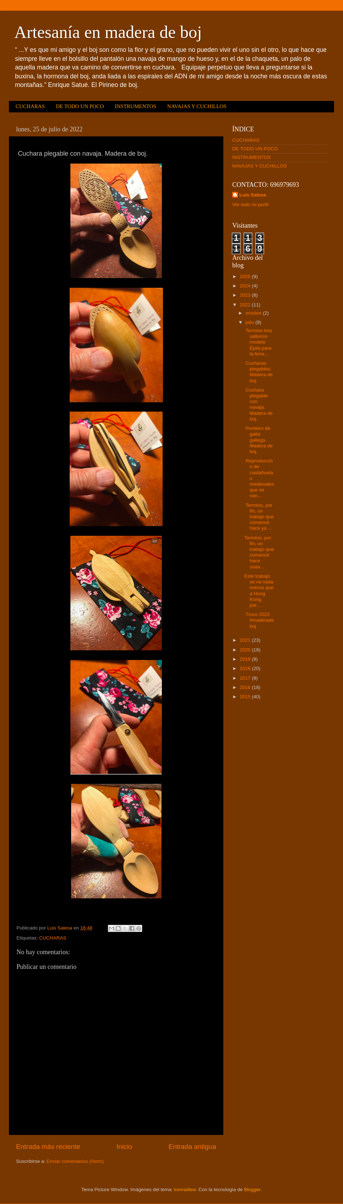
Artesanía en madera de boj (108, 32)
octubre (254, 313)
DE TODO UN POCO (80, 106)
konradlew (185, 1189)
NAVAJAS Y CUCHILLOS (197, 106)
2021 (246, 640)
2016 (246, 687)
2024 (246, 285)
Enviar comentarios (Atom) (75, 1161)
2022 (246, 304)
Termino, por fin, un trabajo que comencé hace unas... (259, 552)
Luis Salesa (252, 195)
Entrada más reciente (48, 1146)
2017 (246, 678)
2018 (246, 668)
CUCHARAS (30, 106)
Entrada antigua (192, 1146)
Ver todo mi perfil (250, 204)
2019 (246, 659)
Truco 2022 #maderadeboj (259, 620)
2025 (246, 276)
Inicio (124, 1146)
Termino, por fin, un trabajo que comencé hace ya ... (259, 517)
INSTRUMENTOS (135, 106)
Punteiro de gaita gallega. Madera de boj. (258, 440)
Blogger (252, 1189)
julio (250, 322)
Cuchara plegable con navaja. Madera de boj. (258, 404)
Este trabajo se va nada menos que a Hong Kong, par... (259, 590)
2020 (246, 649)
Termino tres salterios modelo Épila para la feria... (258, 342)
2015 (246, 696)
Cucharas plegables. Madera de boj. (258, 371)
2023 (246, 295)
